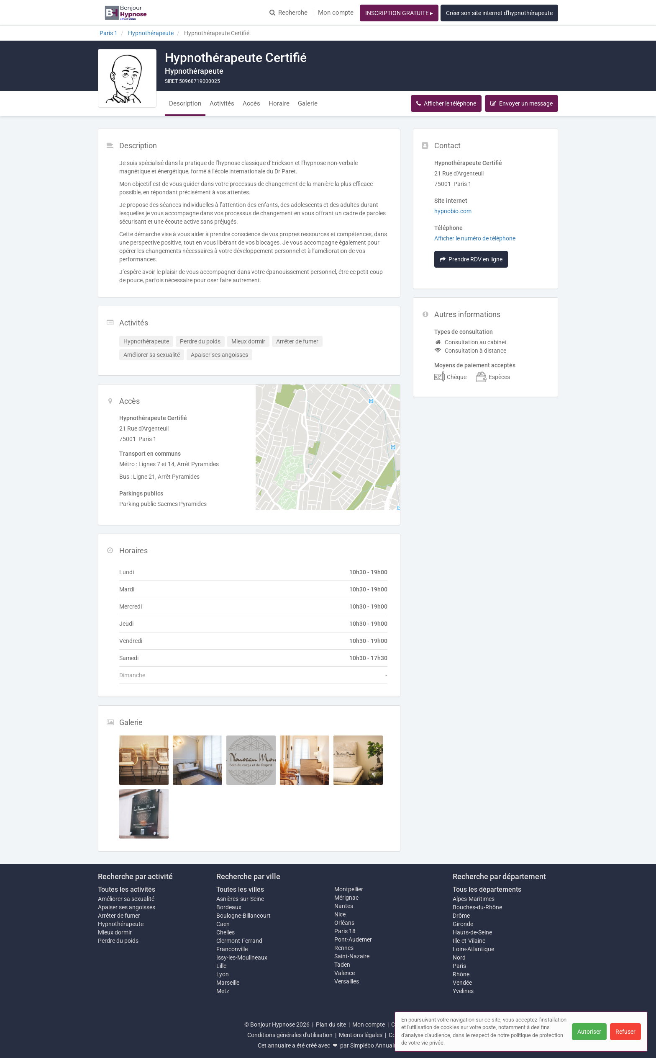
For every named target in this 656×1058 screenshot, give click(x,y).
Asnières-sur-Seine (240, 898)
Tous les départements (487, 889)
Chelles (225, 932)
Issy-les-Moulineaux (241, 957)
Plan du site (331, 1024)
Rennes (344, 947)
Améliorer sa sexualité (126, 898)
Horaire (279, 103)
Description (185, 103)
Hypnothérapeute (121, 924)
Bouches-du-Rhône (477, 907)
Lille (221, 966)
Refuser (625, 1031)
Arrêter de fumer (119, 915)
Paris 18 (345, 931)
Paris (459, 966)
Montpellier (348, 889)
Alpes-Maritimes (474, 898)
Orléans (344, 922)
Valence (344, 973)
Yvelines (463, 991)
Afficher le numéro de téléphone (474, 238)
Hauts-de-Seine (472, 932)
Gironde (463, 924)
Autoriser (589, 1031)
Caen (223, 924)
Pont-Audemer (353, 939)
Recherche (288, 12)
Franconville (232, 949)
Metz (222, 991)
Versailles (346, 981)
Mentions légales (360, 1035)
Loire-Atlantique (473, 949)
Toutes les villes (240, 889)
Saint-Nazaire (351, 956)
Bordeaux (228, 907)
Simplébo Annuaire (374, 1045)
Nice (340, 914)
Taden (342, 964)
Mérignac (346, 897)
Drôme (461, 915)
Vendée (462, 982)
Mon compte (336, 12)
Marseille (227, 982)
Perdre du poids (118, 940)
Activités (222, 103)
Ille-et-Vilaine (469, 940)
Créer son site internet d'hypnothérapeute (499, 13)
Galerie (308, 103)
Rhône (461, 974)
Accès (251, 103)
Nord (459, 957)
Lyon (222, 974)
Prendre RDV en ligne (471, 259)
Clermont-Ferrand (239, 940)
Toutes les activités (126, 889)
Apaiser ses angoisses (126, 907)
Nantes (343, 906)
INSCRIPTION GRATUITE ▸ (399, 13)
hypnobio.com (453, 211)
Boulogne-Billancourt (243, 915)
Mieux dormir (115, 932)
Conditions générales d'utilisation (290, 1035)
